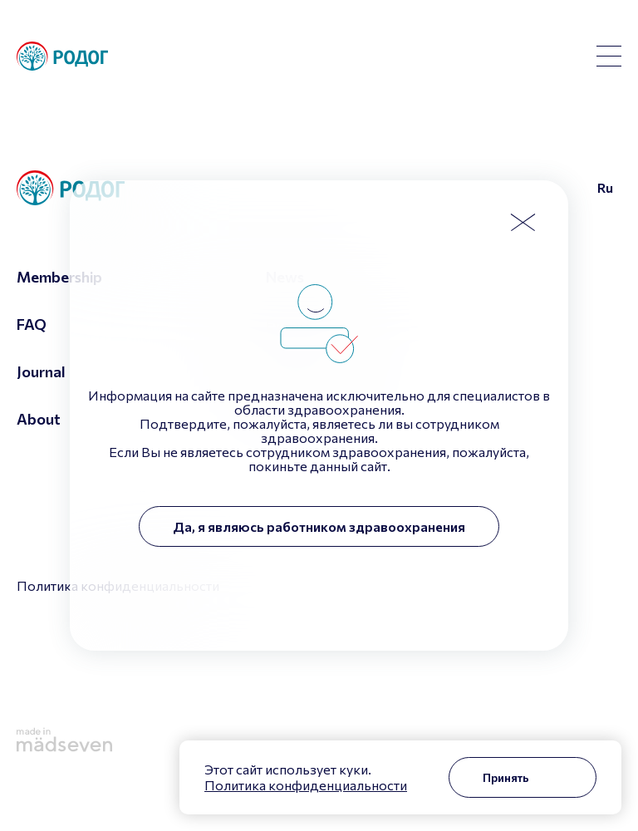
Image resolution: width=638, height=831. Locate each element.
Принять (506, 777)
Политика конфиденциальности (305, 785)
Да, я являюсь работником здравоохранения (319, 526)
